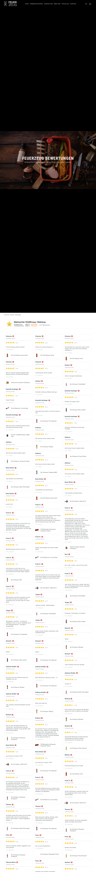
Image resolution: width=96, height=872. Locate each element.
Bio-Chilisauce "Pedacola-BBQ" (49, 472)
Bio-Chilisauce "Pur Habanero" (19, 634)
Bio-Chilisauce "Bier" (16, 580)
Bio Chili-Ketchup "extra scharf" (19, 355)
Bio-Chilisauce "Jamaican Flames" (20, 461)
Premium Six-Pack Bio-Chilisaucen (20, 382)
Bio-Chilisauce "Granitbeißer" (48, 613)
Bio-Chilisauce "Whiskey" (18, 687)
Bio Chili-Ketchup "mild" (76, 358)
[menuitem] (27, 4)
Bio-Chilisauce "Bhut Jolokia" (19, 660)
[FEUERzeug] (11, 4)
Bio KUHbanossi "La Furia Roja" (19, 408)
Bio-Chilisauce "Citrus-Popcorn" (78, 748)
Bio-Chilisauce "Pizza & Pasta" (78, 456)
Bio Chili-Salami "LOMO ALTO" (19, 764)
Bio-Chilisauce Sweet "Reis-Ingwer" (20, 487)
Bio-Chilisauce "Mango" (47, 446)
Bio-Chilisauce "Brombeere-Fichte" (50, 854)
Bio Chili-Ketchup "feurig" (47, 355)
